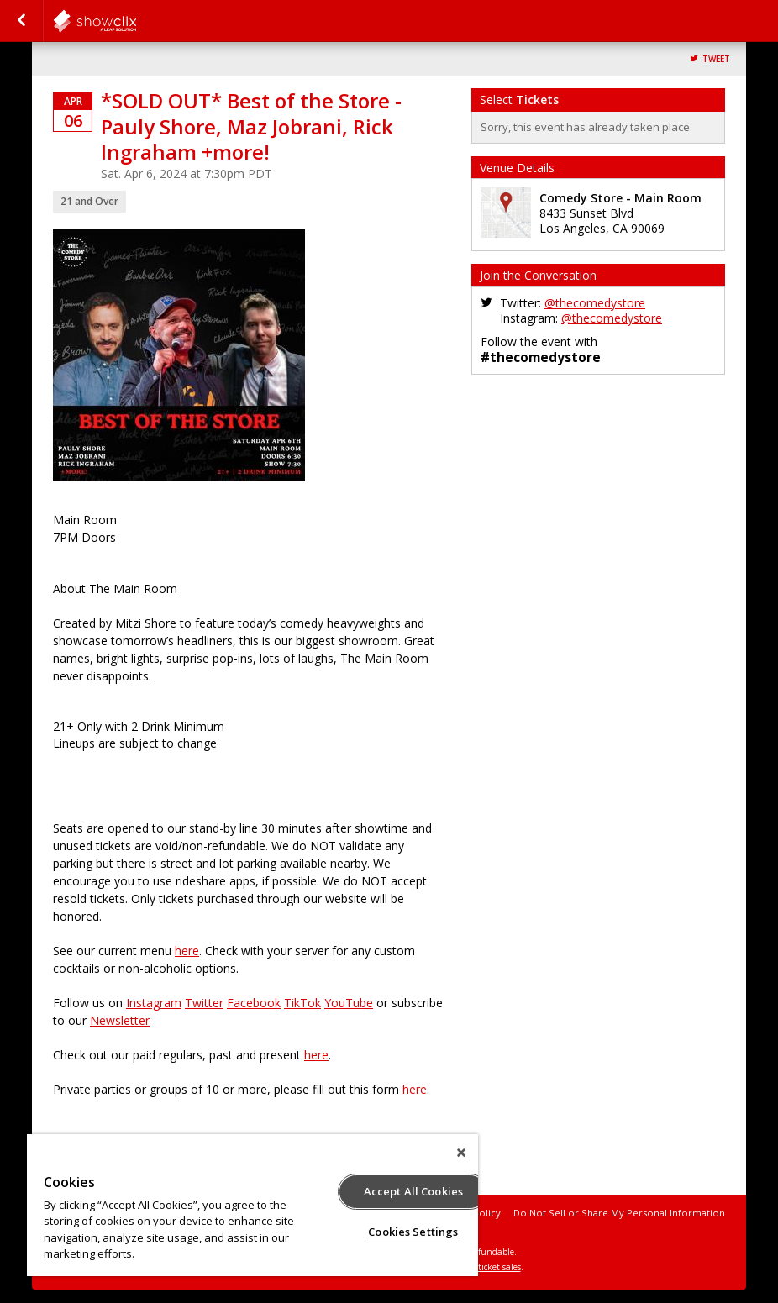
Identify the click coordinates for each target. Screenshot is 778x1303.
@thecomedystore (594, 303)
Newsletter (120, 1020)
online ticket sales (485, 1267)
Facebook (254, 1003)
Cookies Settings (413, 1231)
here (187, 951)
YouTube (348, 1003)
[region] (252, 1205)
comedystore (136, 21)
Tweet (716, 59)
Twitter (204, 1003)
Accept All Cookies (413, 1191)
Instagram (153, 1003)
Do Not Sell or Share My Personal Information (619, 1212)
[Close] (461, 1153)
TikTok (302, 1003)
